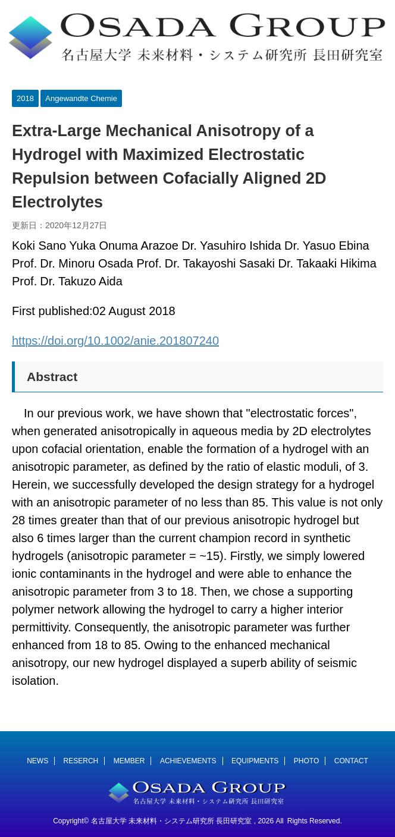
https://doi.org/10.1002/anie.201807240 (115, 340)
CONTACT (351, 761)
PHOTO (306, 761)
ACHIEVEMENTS (188, 761)
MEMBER (129, 761)
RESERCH (81, 761)
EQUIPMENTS (254, 761)
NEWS (37, 761)
